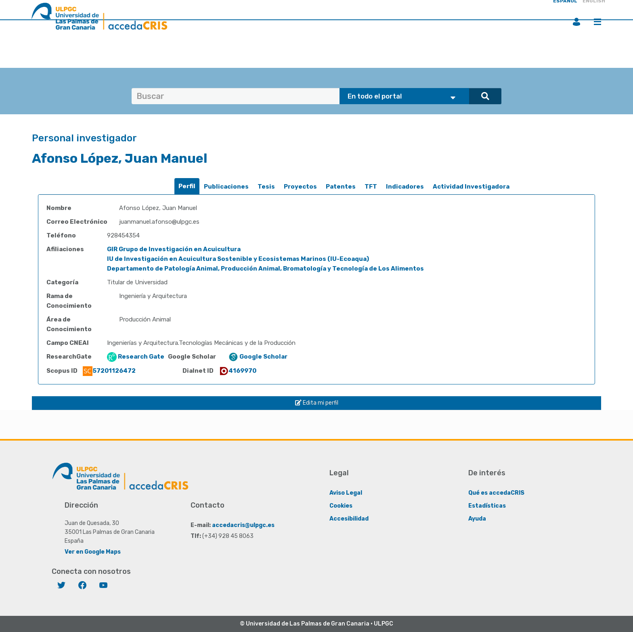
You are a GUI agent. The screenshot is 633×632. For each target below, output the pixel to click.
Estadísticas (487, 505)
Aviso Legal (345, 492)
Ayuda (477, 518)
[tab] (186, 186)
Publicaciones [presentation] (226, 186)
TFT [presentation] (371, 186)
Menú (597, 22)
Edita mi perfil (316, 402)
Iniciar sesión (576, 22)
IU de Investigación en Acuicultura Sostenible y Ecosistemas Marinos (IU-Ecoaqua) (238, 258)
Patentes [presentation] (341, 186)
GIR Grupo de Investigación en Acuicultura (174, 249)
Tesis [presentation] (266, 186)
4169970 (237, 370)
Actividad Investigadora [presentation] (471, 186)
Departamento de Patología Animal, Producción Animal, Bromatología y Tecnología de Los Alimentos (265, 268)
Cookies (340, 505)
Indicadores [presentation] (405, 186)
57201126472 (109, 370)
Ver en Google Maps (93, 551)
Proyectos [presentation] (300, 186)
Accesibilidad (349, 518)
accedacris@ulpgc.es (243, 525)
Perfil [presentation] (186, 186)
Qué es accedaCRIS (496, 492)
